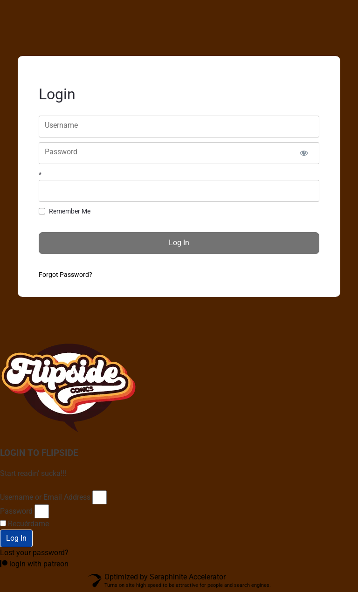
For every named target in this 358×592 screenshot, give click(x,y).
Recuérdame (24, 523)
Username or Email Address (45, 497)
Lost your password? (34, 552)
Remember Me (69, 211)
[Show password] (304, 153)
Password (16, 511)
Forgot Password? (65, 274)
